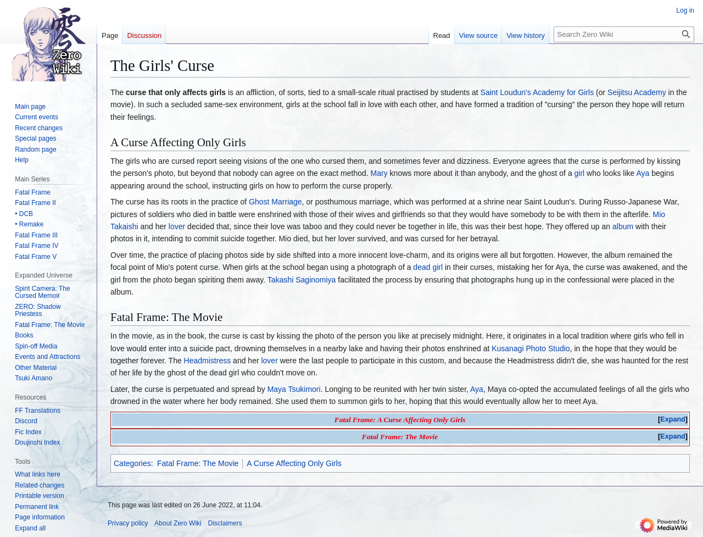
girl (579, 173)
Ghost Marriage (275, 201)
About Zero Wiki (177, 523)
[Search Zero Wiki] (624, 34)
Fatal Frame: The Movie (197, 463)
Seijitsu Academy (636, 92)
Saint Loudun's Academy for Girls (537, 92)
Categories (132, 463)
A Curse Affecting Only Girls (294, 463)
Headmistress (207, 360)
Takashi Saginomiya (301, 279)
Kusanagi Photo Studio (531, 348)
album (622, 226)
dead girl (428, 267)
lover (177, 226)
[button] (30, 528)
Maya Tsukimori (294, 389)
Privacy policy (128, 523)
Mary (379, 173)
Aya (642, 173)
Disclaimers (225, 523)
